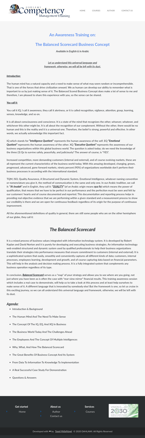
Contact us (56, 416)
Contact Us (127, 10)
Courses (90, 411)
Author (111, 10)
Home (82, 10)
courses (96, 10)
